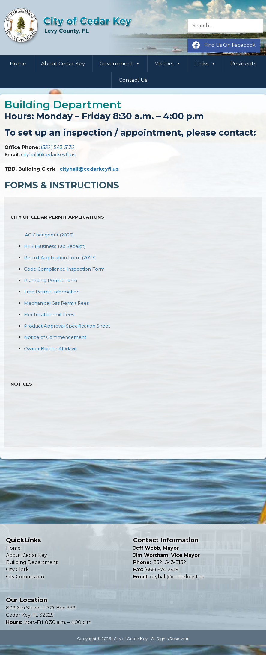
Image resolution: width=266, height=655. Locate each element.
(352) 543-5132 (58, 147)
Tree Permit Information (51, 292)
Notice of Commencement (55, 337)
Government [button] (120, 63)
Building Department (32, 562)
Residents (243, 63)
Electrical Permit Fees (49, 314)
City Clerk (17, 569)
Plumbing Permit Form (50, 280)
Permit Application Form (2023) (60, 257)
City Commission (25, 577)
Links (205, 63)
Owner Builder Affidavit (50, 348)
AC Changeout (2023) (49, 235)
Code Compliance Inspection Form (64, 269)
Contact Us (133, 80)
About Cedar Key (63, 63)
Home (18, 63)
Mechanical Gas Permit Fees (56, 303)
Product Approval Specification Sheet (67, 326)
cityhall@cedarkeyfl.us (48, 154)
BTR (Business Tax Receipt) (55, 246)
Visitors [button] (168, 63)
